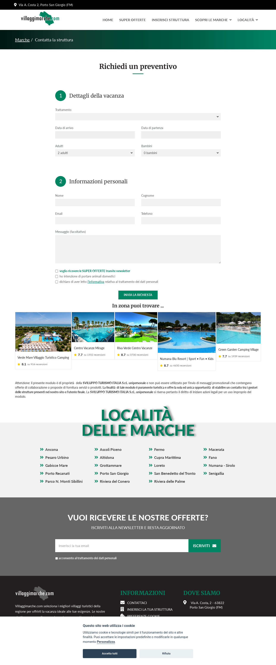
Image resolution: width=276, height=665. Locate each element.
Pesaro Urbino (57, 447)
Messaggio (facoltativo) (70, 232)
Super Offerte (132, 20)
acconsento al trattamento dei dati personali (96, 548)
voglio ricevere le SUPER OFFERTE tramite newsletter (92, 271)
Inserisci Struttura (170, 20)
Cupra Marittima (167, 447)
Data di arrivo (64, 128)
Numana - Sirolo (222, 455)
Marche (22, 39)
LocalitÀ (248, 20)
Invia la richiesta (138, 295)
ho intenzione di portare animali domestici (85, 276)
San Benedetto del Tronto (175, 463)
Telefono (146, 213)
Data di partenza (152, 128)
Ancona (51, 439)
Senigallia (216, 463)
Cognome (147, 195)
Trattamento (63, 110)
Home (108, 20)
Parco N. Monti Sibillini (64, 471)
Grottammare (111, 455)
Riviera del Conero (115, 471)
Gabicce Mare (56, 455)
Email (58, 213)
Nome (59, 195)
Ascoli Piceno (111, 439)
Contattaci (137, 593)
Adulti (59, 146)
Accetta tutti (110, 653)
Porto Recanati (57, 463)
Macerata (216, 439)
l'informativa (96, 281)
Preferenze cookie (143, 606)
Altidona (107, 447)
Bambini (146, 146)
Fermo (159, 439)
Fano (213, 447)
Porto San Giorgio (114, 463)
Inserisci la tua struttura (149, 599)
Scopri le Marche (213, 20)
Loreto (159, 455)
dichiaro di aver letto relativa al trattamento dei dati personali (106, 281)
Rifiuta (166, 653)
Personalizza (106, 642)
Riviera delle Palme (169, 471)
